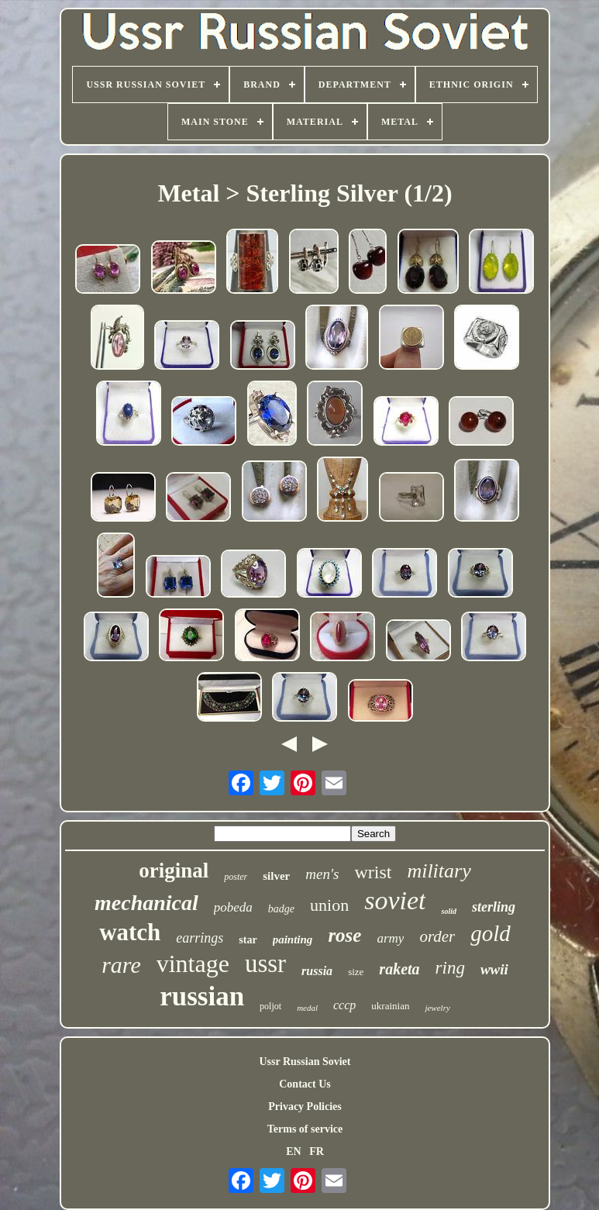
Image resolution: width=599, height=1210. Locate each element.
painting (293, 939)
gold (490, 933)
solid (448, 911)
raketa (399, 968)
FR (316, 1151)
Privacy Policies (304, 1106)
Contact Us (305, 1084)
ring (450, 967)
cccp (344, 1005)
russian (202, 996)
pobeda (233, 907)
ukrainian (390, 1006)
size (355, 971)
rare (121, 964)
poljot (270, 1006)
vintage (193, 963)
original (173, 870)
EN (293, 1151)
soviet (394, 900)
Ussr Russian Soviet (304, 1061)
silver (276, 876)
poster (235, 876)
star (247, 940)
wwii (494, 969)
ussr (265, 963)
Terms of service (305, 1129)
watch (129, 932)
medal (307, 1007)
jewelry (437, 1007)
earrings (199, 938)
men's (322, 874)
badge (281, 909)
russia (316, 970)
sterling (493, 907)
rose (344, 935)
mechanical (146, 903)
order (437, 936)
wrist (372, 872)
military (438, 871)
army (390, 938)
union (329, 905)
